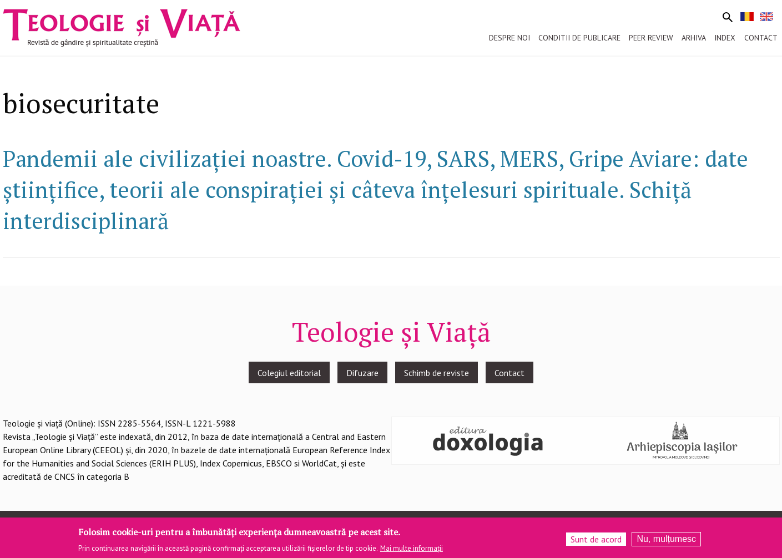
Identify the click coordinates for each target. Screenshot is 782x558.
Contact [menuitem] (761, 38)
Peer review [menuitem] (651, 38)
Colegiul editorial (289, 372)
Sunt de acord (596, 541)
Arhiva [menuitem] (694, 38)
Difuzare (362, 372)
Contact (509, 372)
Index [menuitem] (724, 38)
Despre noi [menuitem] (509, 38)
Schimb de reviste (436, 372)
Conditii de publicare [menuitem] (579, 38)
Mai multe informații (411, 551)
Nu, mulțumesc (666, 541)
